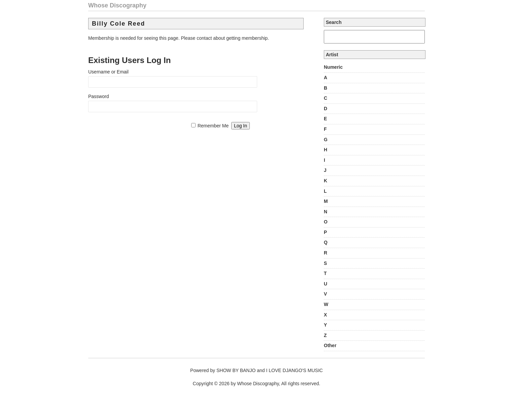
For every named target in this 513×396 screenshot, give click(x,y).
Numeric (333, 67)
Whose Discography (117, 5)
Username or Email (108, 71)
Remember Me (213, 125)
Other (330, 345)
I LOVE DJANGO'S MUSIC (294, 370)
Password (98, 96)
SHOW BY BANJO (235, 370)
